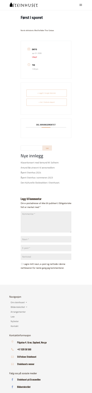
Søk (47, 148)
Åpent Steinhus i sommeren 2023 (37, 177)
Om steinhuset (18, 302)
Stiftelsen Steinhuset (26, 356)
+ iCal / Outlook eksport (47, 102)
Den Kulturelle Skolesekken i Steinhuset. (40, 182)
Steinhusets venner (25, 364)
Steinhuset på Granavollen (29, 379)
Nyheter (15, 321)
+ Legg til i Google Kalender (46, 93)
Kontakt (14, 326)
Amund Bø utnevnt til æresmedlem (38, 167)
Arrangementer (18, 312)
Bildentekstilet (18, 307)
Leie (13, 316)
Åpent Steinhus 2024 (31, 172)
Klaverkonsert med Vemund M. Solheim (40, 162)
